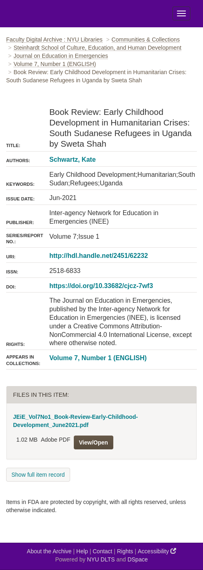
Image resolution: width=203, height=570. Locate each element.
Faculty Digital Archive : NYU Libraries (54, 39)
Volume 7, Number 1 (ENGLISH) (54, 64)
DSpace (138, 559)
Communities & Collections (146, 39)
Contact (102, 551)
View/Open (93, 442)
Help (82, 551)
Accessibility (157, 551)
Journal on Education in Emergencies (60, 56)
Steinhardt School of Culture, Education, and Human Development (97, 47)
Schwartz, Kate (72, 159)
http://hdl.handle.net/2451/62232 (98, 255)
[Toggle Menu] (181, 13)
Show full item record (38, 474)
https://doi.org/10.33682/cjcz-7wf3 (101, 285)
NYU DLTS (101, 559)
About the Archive (49, 551)
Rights (125, 551)
